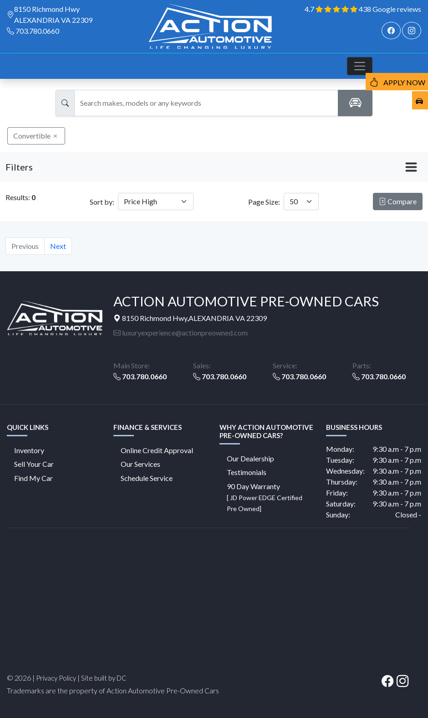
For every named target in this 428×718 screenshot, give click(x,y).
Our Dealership (250, 458)
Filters (19, 166)
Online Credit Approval (157, 450)
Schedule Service (147, 478)
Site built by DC (104, 678)
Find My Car (33, 478)
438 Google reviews (390, 9)
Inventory (29, 450)
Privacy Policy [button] (56, 678)
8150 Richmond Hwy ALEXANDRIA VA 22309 (53, 14)
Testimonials (246, 472)
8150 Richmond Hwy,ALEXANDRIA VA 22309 (190, 318)
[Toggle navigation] (359, 66)
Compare (398, 201)
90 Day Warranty (264, 497)
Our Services (140, 464)
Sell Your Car (34, 464)
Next (58, 246)
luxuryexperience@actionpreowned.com (180, 332)
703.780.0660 (37, 30)
